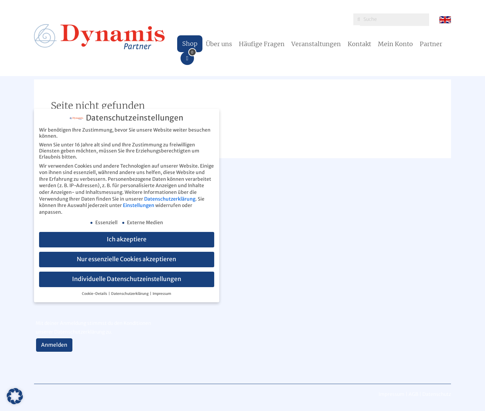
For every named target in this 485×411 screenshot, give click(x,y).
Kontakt (359, 44)
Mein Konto (395, 44)
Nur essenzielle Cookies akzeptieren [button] (126, 259)
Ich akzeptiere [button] (127, 239)
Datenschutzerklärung (169, 199)
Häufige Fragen (262, 44)
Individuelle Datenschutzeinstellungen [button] (126, 279)
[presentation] (87, 302)
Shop (189, 43)
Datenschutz (436, 394)
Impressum (162, 294)
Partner (431, 44)
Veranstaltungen (316, 44)
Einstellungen (138, 205)
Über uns (219, 44)
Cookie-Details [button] (95, 294)
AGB (413, 394)
